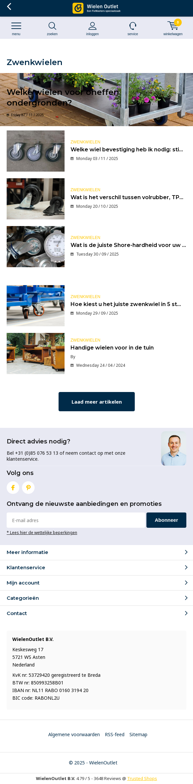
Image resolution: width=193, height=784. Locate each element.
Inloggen (92, 29)
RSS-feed (114, 734)
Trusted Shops (142, 778)
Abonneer (166, 520)
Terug (9, 6)
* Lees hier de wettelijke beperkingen (42, 532)
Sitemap (138, 734)
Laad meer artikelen (97, 401)
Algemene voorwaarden (74, 734)
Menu (16, 29)
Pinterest (28, 486)
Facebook (13, 486)
